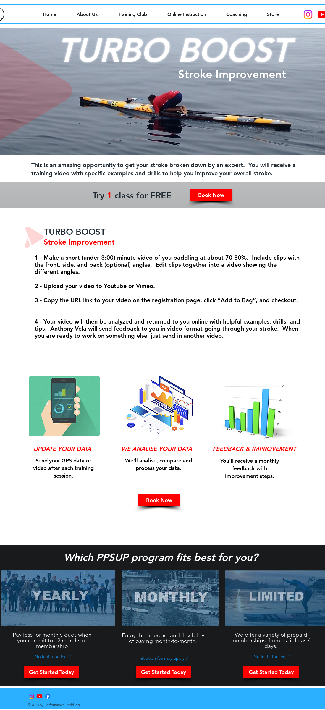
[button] (211, 195)
